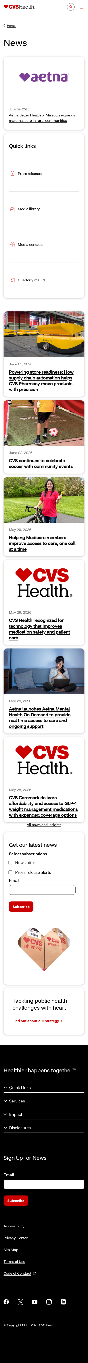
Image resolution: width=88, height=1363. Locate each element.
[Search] (71, 7)
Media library (24, 209)
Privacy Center (16, 1237)
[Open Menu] (79, 7)
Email (14, 880)
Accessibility (14, 1226)
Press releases (25, 174)
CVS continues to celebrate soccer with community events (41, 463)
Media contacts (26, 245)
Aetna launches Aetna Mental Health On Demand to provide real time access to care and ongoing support (39, 717)
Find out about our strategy (37, 1020)
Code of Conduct (20, 1273)
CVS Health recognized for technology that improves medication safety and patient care (39, 628)
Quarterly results (27, 280)
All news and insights (44, 824)
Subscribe (21, 906)
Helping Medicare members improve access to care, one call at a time (42, 543)
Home (10, 25)
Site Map (11, 1249)
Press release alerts (33, 872)
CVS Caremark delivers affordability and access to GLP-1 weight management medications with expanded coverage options (43, 806)
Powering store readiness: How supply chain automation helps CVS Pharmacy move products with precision (41, 380)
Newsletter (25, 862)
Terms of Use (14, 1261)
